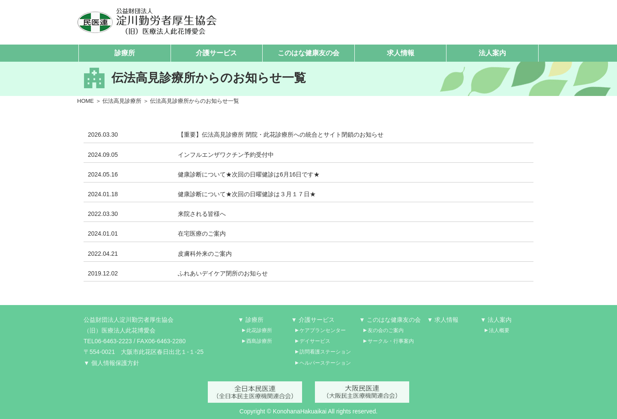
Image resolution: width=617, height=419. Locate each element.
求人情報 (400, 53)
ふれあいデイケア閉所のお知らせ (223, 273)
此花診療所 (259, 333)
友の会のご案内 (386, 333)
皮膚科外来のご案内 (205, 253)
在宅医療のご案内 (202, 233)
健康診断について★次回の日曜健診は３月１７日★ (247, 194)
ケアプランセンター (323, 333)
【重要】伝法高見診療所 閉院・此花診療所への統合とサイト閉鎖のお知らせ (280, 135)
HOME (85, 101)
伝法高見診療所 (121, 101)
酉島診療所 (259, 344)
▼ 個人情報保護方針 (111, 365)
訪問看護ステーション (325, 355)
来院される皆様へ (202, 214)
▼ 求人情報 (443, 322)
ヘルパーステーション (325, 365)
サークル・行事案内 (391, 344)
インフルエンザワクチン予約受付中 (226, 154)
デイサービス (315, 344)
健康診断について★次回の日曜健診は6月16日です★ (249, 174)
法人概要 (499, 333)
